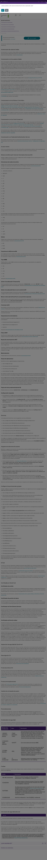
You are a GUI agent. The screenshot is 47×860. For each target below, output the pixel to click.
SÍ (2, 10)
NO (7, 10)
